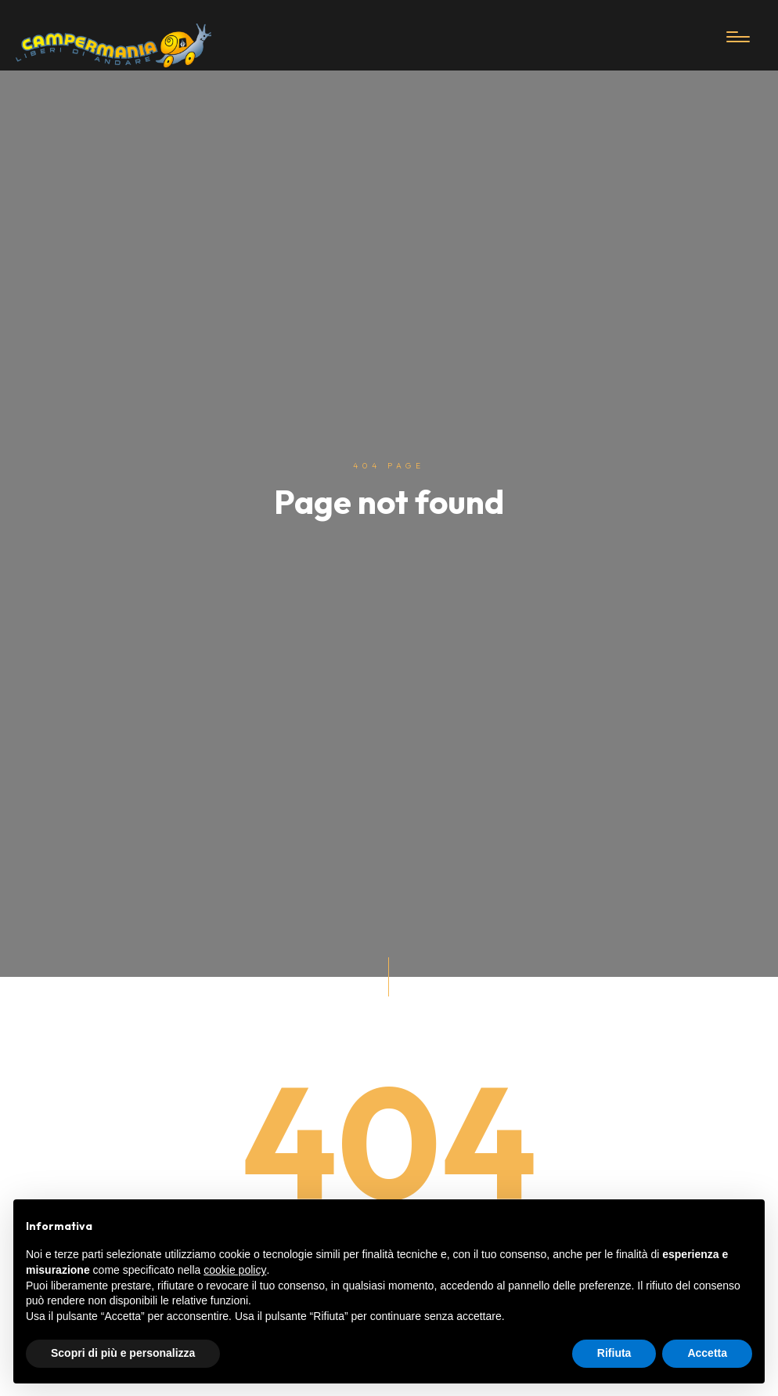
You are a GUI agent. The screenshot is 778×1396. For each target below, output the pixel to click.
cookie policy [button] (235, 1270)
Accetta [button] (707, 1353)
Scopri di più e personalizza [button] (123, 1353)
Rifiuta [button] (614, 1353)
